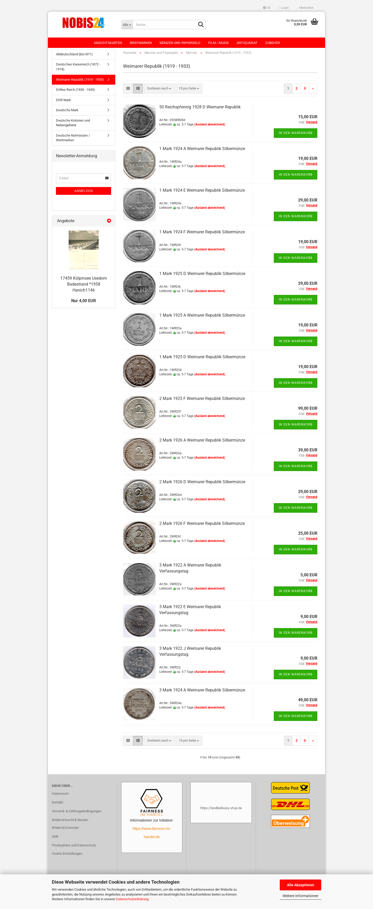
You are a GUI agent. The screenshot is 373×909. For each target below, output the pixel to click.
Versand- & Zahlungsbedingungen (76, 814)
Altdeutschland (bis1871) (74, 57)
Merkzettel (305, 8)
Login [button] (283, 8)
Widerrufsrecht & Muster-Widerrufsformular (70, 826)
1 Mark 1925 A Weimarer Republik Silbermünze (202, 317)
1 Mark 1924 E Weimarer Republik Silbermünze (202, 192)
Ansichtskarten (108, 43)
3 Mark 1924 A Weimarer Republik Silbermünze (202, 692)
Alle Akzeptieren (300, 885)
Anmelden (83, 193)
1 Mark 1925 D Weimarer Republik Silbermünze (202, 276)
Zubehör (272, 43)
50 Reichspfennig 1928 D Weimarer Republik (200, 109)
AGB (55, 839)
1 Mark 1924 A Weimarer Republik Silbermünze (202, 151)
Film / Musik (218, 43)
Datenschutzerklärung (132, 899)
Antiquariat (246, 43)
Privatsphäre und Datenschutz (74, 848)
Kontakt (57, 805)
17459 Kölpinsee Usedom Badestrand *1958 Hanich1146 (83, 286)
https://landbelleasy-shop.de (221, 811)
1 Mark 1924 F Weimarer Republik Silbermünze (202, 234)
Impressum (60, 796)
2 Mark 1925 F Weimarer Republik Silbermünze (202, 401)
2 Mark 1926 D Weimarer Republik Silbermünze (202, 484)
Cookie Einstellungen (67, 856)
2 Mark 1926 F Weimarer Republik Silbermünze (202, 526)
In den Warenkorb (295, 135)
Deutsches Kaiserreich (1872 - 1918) (78, 69)
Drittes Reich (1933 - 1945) (75, 92)
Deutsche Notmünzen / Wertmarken (73, 140)
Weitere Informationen (300, 896)
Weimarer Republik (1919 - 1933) (80, 82)
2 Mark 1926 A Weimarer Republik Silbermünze (202, 442)
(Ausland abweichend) (209, 127)
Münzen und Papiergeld (180, 43)
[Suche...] (127, 24)
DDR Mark (63, 103)
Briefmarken (141, 43)
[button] (267, 8)
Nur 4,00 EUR (83, 303)
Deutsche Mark (67, 113)
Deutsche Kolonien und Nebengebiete (73, 125)
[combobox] (159, 91)
